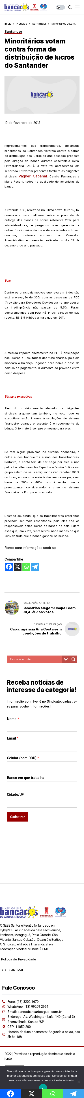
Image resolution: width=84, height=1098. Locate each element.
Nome (13, 719)
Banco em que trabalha (25, 778)
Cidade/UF (15, 794)
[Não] (78, 1082)
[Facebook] (9, 567)
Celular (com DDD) (23, 758)
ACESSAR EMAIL (12, 970)
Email (12, 738)
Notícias (22, 23)
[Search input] (35, 659)
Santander (39, 23)
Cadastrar (17, 817)
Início (7, 23)
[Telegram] (35, 567)
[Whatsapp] (26, 567)
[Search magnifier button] (73, 659)
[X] (18, 567)
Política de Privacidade (18, 959)
